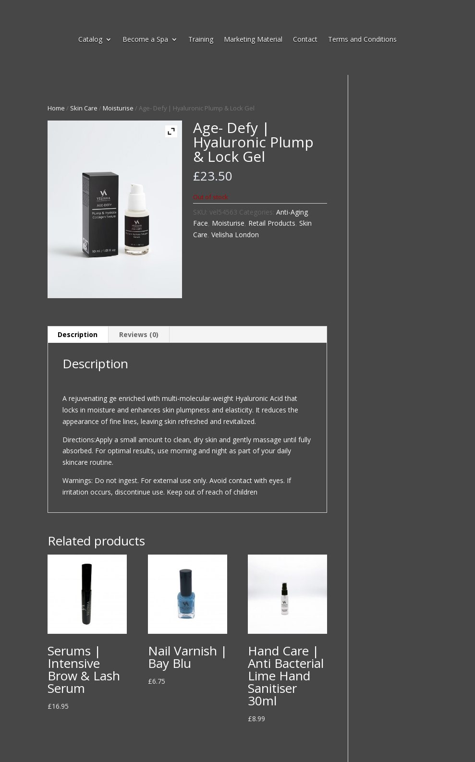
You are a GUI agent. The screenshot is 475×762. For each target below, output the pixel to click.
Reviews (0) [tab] (138, 334)
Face (200, 223)
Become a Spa (145, 40)
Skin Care (83, 108)
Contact (305, 40)
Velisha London (235, 234)
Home (56, 108)
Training (200, 40)
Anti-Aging (292, 212)
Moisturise (118, 108)
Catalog (90, 40)
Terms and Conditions (362, 40)
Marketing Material (253, 40)
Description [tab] (77, 334)
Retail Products (271, 223)
